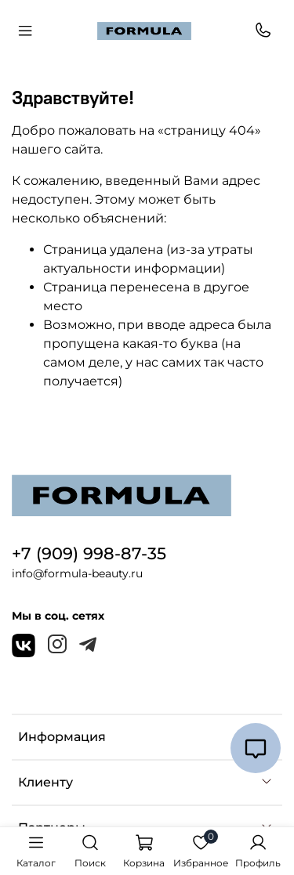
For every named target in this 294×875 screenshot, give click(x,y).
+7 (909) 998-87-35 (89, 553)
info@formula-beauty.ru (77, 573)
